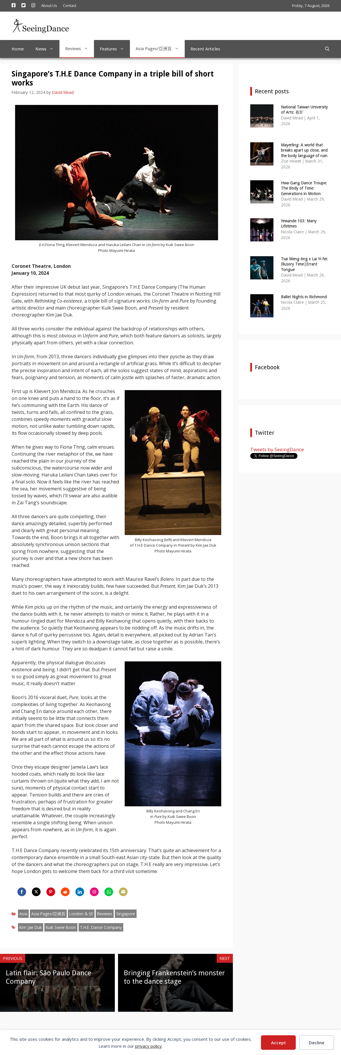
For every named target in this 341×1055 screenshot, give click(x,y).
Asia (23, 913)
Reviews (79, 48)
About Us (49, 5)
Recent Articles (205, 49)
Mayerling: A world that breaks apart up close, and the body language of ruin (304, 150)
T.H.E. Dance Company (101, 927)
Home (18, 49)
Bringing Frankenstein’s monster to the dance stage (174, 977)
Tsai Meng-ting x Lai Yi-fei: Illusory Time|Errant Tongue (304, 264)
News (47, 49)
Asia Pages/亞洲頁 (160, 48)
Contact (69, 5)
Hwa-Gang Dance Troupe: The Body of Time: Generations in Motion (304, 188)
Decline (316, 1042)
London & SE (81, 913)
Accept (278, 1042)
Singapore (125, 913)
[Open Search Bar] (327, 49)
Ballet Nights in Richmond (304, 296)
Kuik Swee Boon (61, 927)
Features (115, 49)
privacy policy (148, 1046)
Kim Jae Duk (30, 927)
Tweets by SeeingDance (277, 449)
